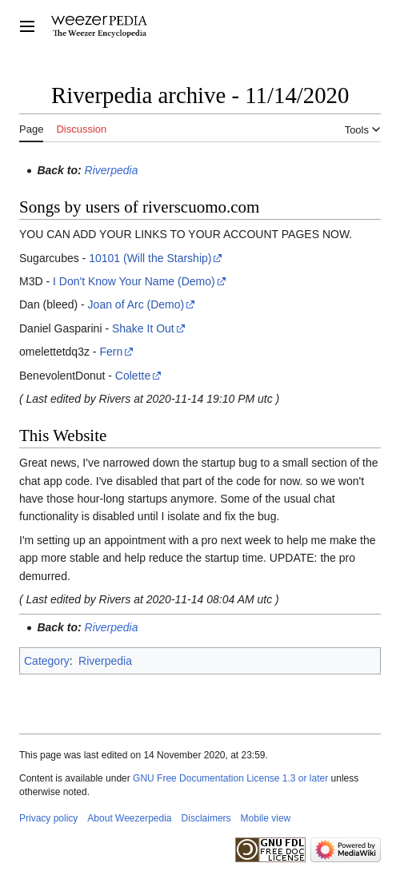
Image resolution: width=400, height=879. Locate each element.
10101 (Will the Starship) (150, 258)
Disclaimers (206, 818)
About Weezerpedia (129, 818)
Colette (132, 375)
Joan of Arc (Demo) (136, 304)
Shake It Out (143, 328)
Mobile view (266, 818)
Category (47, 660)
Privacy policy (48, 818)
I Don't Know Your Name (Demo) (134, 281)
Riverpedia (111, 170)
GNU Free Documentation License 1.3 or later (230, 778)
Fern (110, 351)
